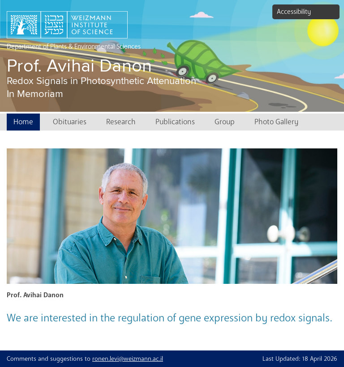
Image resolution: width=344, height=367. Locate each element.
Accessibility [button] (294, 11)
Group (225, 122)
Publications (175, 122)
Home (23, 122)
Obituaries (69, 122)
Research (121, 122)
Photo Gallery (276, 122)
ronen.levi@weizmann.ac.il (127, 358)
